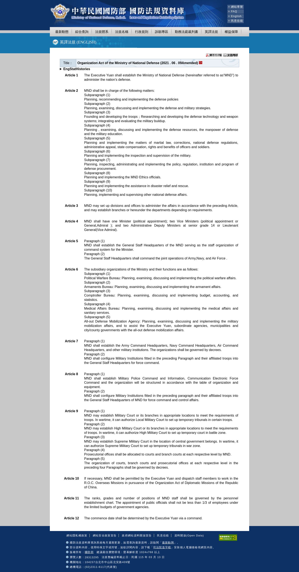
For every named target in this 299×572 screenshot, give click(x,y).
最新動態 (62, 32)
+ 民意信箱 (235, 20)
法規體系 (101, 32)
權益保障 (231, 32)
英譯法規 (211, 32)
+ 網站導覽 (235, 6)
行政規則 (141, 32)
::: (223, 6)
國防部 (89, 552)
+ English (235, 16)
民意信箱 (163, 535)
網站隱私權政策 (76, 535)
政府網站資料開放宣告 (137, 535)
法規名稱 (121, 32)
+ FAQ (232, 11)
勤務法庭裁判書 (186, 32)
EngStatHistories (76, 69)
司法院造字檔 (162, 547)
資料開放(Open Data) (189, 535)
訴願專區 (161, 32)
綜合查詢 (81, 32)
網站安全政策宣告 (105, 535)
